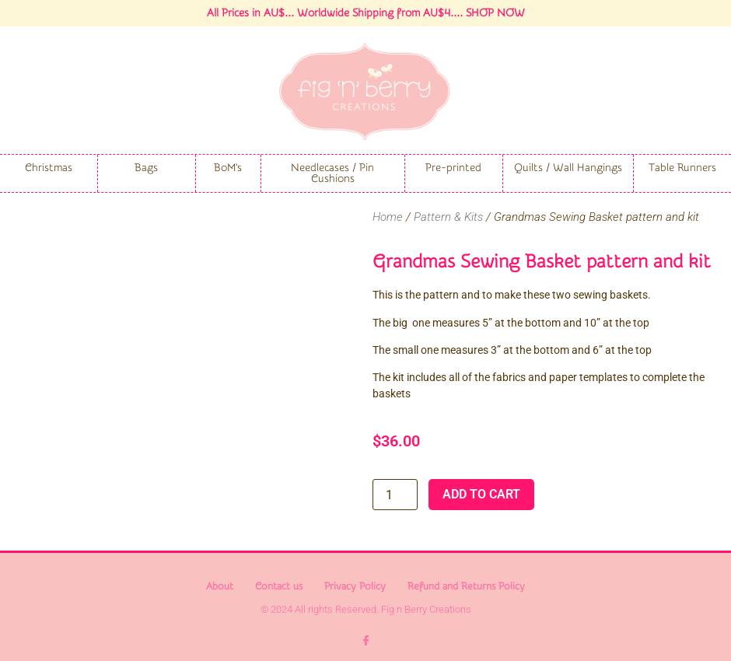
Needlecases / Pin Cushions (332, 173)
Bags (146, 168)
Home (387, 217)
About (219, 586)
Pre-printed (453, 168)
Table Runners (682, 168)
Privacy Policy (355, 586)
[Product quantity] (395, 494)
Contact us (279, 586)
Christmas (48, 168)
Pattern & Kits (448, 217)
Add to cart (481, 494)
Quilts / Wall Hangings (568, 168)
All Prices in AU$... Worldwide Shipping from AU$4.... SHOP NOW (366, 13)
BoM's (228, 168)
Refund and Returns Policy (466, 586)
